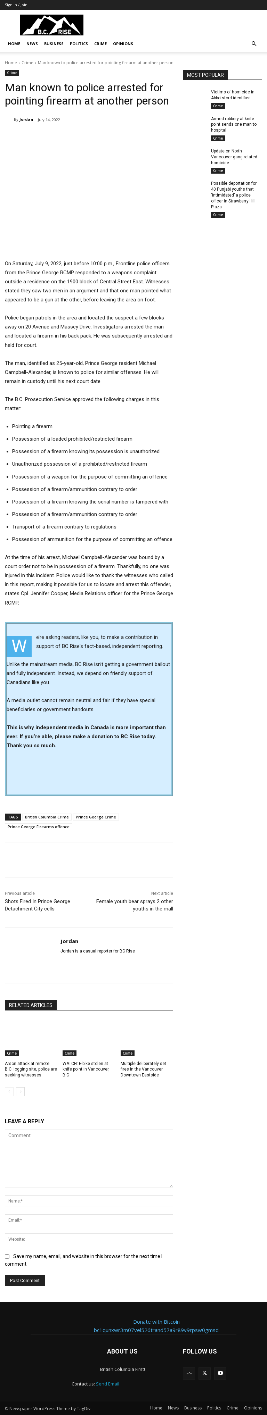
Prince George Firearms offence (39, 826)
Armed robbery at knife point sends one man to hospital (234, 124)
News (32, 43)
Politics (79, 43)
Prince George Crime (96, 816)
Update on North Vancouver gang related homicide (234, 157)
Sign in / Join (16, 4)
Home (14, 43)
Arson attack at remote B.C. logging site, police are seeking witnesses (31, 1069)
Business (54, 43)
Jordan (26, 119)
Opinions (123, 43)
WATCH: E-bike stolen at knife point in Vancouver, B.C (86, 1069)
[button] (253, 44)
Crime (100, 43)
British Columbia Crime (47, 816)
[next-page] (20, 1091)
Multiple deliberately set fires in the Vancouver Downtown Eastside (143, 1069)
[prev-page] (9, 1091)
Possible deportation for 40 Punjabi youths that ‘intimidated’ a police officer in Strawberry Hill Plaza (234, 195)
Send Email (107, 1384)
